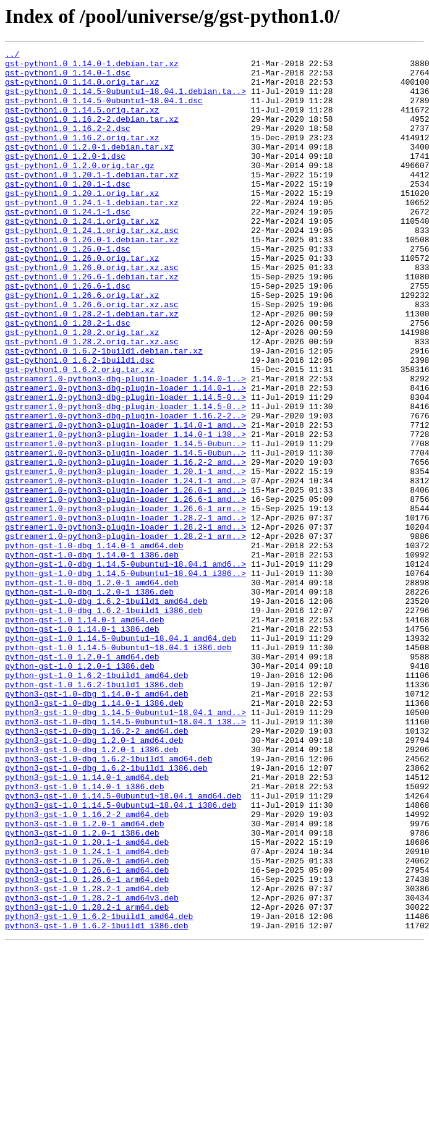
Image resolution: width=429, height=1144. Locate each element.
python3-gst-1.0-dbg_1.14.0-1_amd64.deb (96, 823)
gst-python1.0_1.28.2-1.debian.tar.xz (92, 367)
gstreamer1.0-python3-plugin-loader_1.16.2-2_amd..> (125, 545)
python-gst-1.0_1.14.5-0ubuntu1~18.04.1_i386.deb (118, 767)
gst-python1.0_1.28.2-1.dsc (67, 378)
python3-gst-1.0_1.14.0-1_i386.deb (84, 934)
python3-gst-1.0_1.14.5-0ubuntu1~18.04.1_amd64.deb (123, 945)
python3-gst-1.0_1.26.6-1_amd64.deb (87, 1034)
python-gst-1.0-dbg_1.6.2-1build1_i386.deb (104, 723)
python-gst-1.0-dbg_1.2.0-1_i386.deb (89, 700)
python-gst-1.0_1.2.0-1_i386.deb (80, 789)
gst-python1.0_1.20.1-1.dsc (67, 211)
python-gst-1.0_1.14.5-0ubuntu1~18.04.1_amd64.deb (120, 756)
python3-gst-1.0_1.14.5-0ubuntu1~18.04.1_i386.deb (120, 956)
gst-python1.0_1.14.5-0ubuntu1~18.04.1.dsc (104, 111)
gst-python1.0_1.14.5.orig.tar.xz (82, 122)
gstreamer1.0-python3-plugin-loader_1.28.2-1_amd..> (125, 611)
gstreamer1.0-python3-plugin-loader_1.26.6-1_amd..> (125, 589)
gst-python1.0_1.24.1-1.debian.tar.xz (92, 233)
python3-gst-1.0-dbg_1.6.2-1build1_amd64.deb (108, 901)
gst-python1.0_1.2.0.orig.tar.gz (80, 189)
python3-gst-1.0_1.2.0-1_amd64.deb (84, 979)
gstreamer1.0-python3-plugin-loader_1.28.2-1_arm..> (125, 634)
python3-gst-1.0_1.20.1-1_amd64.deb (87, 1001)
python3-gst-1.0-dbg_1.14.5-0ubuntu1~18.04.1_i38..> (125, 856)
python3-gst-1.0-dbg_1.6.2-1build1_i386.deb (106, 912)
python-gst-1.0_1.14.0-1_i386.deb (82, 745)
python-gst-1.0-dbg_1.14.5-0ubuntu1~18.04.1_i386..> (125, 678)
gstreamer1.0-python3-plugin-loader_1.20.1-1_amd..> (125, 556)
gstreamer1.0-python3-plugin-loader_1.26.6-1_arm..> (125, 600)
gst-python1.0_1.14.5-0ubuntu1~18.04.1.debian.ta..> (125, 100)
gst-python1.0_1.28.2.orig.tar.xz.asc (92, 400)
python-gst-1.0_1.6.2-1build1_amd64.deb (96, 801)
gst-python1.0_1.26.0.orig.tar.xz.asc (92, 311)
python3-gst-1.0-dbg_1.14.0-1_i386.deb (94, 834)
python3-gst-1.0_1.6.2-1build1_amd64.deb (99, 1090)
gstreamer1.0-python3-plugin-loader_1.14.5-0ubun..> (125, 522)
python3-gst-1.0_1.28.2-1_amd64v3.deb (92, 1068)
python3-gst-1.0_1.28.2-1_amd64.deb (87, 1056)
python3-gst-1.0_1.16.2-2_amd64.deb (87, 967)
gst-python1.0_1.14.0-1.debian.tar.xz (92, 66)
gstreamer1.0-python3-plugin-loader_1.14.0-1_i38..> (125, 511)
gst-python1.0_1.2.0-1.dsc (65, 178)
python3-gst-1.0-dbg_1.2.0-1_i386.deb (92, 890)
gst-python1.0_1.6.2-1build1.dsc (80, 422)
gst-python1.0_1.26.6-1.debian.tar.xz (92, 322)
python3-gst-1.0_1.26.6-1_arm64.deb (87, 1045)
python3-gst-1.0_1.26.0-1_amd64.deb (87, 1023)
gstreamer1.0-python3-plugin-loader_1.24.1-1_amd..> (125, 567)
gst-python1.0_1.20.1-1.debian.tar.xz (92, 200)
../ (12, 55)
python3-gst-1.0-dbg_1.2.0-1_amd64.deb (94, 878)
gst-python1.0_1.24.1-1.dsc (67, 244)
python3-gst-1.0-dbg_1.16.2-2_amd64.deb (96, 867)
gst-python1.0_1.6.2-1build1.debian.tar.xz (104, 411)
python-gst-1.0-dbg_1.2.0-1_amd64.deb (92, 689)
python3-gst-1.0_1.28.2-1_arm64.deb (87, 1079)
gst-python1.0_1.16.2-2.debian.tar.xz (92, 133)
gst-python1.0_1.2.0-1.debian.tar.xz (89, 166)
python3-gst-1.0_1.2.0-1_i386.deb (82, 990)
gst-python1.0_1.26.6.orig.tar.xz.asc (92, 356)
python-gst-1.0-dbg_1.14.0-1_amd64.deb (94, 645)
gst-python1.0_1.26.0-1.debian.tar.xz (92, 278)
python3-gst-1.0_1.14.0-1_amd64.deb (87, 923)
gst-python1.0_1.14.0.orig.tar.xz (82, 89)
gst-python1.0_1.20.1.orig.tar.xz (82, 222)
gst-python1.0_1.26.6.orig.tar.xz (82, 344)
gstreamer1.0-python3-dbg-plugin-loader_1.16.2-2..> (125, 489)
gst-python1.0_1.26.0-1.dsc (67, 289)
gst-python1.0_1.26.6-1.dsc (67, 333)
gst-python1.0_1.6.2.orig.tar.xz (80, 433)
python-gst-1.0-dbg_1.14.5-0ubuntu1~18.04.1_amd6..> (125, 667)
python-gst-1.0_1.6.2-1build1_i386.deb (94, 812)
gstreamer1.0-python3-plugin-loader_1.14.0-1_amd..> (125, 500)
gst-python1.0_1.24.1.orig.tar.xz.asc (92, 267)
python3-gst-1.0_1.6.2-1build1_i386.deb (96, 1101)
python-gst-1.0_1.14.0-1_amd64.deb (84, 734)
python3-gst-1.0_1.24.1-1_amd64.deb (87, 1012)
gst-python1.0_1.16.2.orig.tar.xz (82, 155)
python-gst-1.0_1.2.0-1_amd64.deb (82, 778)
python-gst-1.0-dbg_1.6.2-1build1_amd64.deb (106, 712)
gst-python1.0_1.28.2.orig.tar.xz (82, 389)
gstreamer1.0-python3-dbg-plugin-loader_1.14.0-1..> (125, 445)
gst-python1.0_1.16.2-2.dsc (67, 144)
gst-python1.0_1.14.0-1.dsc (67, 77)
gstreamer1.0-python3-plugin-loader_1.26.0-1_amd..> (125, 578)
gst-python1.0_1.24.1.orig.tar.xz (82, 255)
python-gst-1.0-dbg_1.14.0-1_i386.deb (92, 656)
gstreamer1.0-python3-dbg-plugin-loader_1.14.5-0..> (125, 467)
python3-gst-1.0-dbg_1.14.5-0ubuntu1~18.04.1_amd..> (125, 845)
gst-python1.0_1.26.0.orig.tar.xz (82, 300)
